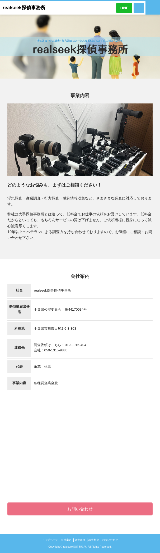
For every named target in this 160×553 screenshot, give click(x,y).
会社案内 (66, 539)
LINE (124, 8)
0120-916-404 (139, 8)
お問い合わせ (80, 509)
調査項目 (80, 539)
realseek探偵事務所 (24, 7)
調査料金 (93, 539)
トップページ (50, 539)
